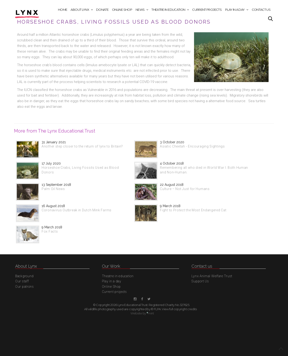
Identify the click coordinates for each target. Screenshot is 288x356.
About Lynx (80, 9)
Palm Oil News (53, 189)
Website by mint (142, 313)
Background (24, 276)
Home (62, 9)
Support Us (200, 281)
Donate (102, 9)
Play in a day (235, 9)
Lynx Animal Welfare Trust (211, 276)
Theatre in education (168, 9)
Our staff (22, 281)
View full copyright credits (179, 309)
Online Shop (122, 9)
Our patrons (24, 286)
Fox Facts (50, 231)
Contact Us (261, 9)
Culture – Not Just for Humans (184, 189)
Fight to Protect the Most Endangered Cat (193, 210)
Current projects (207, 9)
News (140, 9)
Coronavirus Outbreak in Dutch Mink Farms (77, 210)
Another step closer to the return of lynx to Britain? (82, 146)
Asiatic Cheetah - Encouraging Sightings (192, 146)
